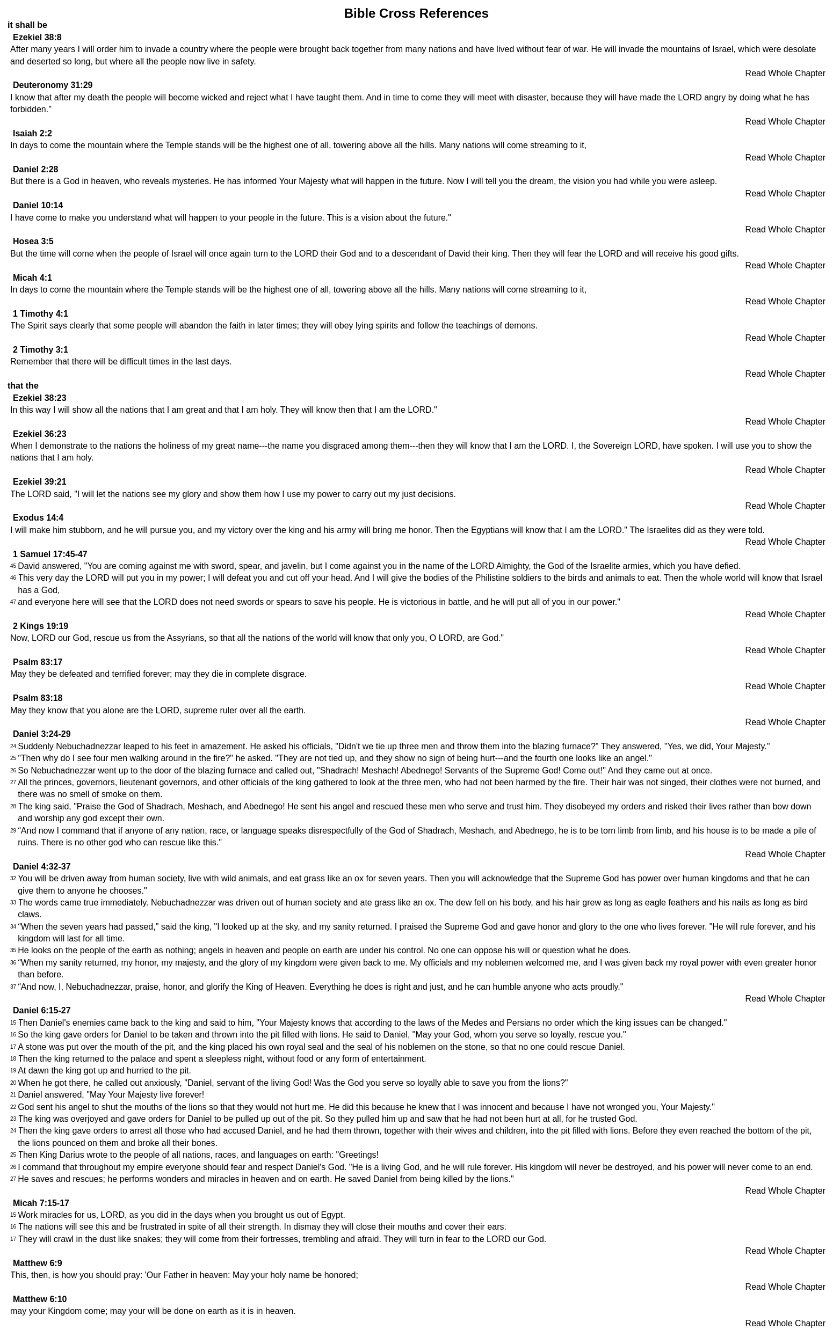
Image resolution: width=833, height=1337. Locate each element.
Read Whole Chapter (785, 73)
